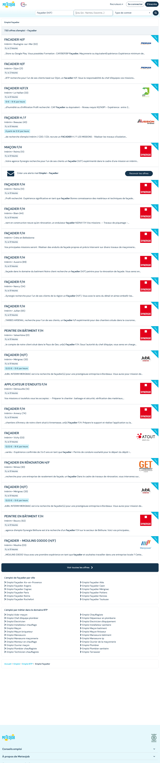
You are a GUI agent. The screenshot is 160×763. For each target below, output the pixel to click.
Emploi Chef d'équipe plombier (22, 618)
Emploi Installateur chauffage (22, 624)
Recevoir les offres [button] (138, 173)
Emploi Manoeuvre (16, 635)
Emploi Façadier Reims (18, 595)
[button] (8, 738)
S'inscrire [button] (152, 4)
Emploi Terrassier (91, 651)
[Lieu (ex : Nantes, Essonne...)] (93, 13)
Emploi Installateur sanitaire (96, 624)
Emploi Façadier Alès (93, 582)
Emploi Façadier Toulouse (95, 599)
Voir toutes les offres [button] (80, 567)
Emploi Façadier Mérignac (95, 589)
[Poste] (54, 13)
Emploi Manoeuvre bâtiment (96, 635)
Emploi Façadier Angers (19, 585)
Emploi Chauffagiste (92, 614)
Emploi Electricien (16, 621)
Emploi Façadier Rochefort (20, 599)
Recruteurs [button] (116, 4)
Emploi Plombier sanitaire (95, 648)
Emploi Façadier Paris (18, 592)
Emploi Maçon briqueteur (20, 631)
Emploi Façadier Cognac (19, 589)
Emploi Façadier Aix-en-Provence (24, 582)
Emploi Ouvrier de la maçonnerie (99, 641)
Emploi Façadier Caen (93, 585)
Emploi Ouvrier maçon (18, 645)
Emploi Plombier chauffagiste (22, 648)
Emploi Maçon (14, 628)
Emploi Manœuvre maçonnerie (22, 638)
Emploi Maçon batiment (94, 628)
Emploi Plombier (90, 645)
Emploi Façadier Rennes (94, 595)
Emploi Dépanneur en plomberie (98, 618)
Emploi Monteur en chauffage (22, 641)
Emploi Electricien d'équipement (99, 621)
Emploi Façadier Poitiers (94, 592)
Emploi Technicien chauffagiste (23, 651)
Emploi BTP (27, 664)
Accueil (7, 664)
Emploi (17, 664)
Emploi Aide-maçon (17, 614)
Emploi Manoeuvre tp (93, 638)
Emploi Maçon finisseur (94, 631)
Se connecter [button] (135, 4)
